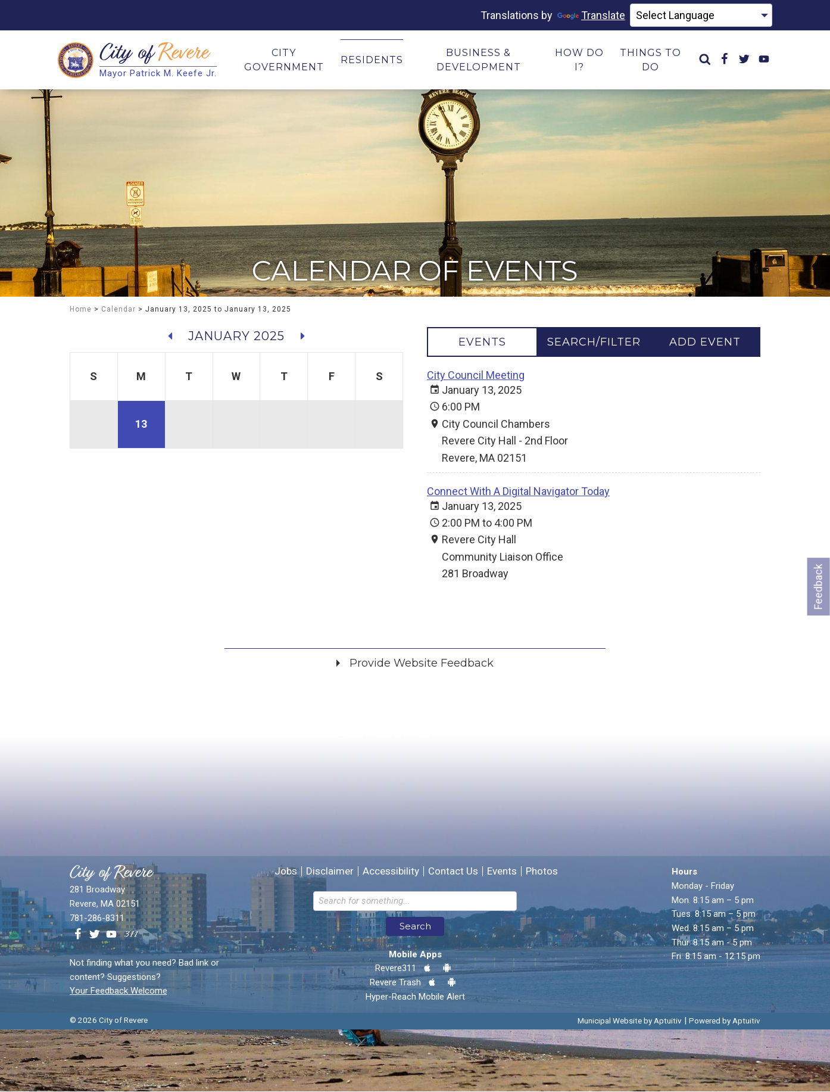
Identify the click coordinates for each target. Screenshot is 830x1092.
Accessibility (391, 872)
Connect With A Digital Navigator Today (518, 492)
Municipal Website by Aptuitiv (630, 1021)
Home (81, 310)
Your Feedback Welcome (118, 991)
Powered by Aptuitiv (724, 1021)
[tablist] (593, 342)
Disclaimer (330, 872)
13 (141, 424)
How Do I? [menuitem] (579, 60)
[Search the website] (415, 901)
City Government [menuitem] (284, 60)
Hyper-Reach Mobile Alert (415, 996)
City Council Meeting (476, 375)
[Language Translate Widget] (701, 15)
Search (415, 926)
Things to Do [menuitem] (650, 60)
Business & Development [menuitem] (478, 60)
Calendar (118, 310)
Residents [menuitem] (372, 60)
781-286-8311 (97, 918)
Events (502, 872)
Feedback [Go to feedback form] (818, 586)
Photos (542, 872)
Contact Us (453, 872)
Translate (591, 15)
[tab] (482, 342)
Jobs (285, 872)
